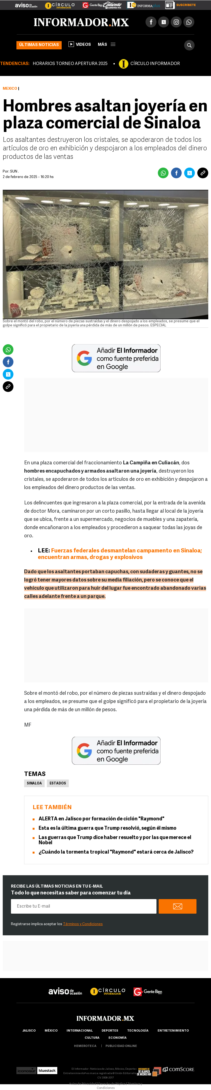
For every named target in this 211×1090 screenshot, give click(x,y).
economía (118, 1038)
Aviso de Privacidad (82, 1084)
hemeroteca (85, 1046)
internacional (80, 1030)
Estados (58, 783)
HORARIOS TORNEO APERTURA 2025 (70, 64)
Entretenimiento (173, 1030)
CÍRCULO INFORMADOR (155, 64)
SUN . (14, 171)
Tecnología (138, 1030)
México (10, 89)
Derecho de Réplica (112, 1084)
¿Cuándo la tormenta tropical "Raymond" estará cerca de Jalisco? (116, 852)
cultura (92, 1038)
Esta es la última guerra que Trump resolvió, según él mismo (107, 828)
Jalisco (29, 1030)
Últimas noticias (39, 45)
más (106, 45)
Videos (80, 44)
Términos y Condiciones (83, 924)
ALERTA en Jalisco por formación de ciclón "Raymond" (101, 819)
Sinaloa (34, 783)
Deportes (110, 1030)
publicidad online (121, 1046)
